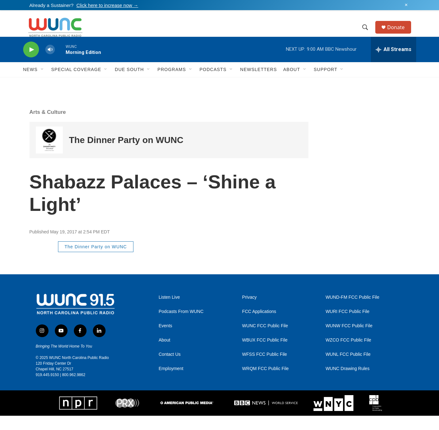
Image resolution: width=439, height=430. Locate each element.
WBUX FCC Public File (264, 354)
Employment (171, 383)
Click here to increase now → (107, 5)
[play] (31, 64)
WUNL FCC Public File (348, 368)
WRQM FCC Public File (265, 383)
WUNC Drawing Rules (347, 383)
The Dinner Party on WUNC (126, 154)
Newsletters (258, 83)
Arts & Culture (47, 126)
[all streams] (393, 63)
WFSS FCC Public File (264, 368)
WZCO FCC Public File (348, 354)
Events (165, 340)
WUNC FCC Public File (265, 340)
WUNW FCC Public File (349, 340)
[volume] (50, 64)
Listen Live (169, 311)
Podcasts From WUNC (181, 325)
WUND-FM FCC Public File (352, 311)
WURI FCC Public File (347, 325)
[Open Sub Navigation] (42, 83)
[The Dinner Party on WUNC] (49, 154)
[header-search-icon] (368, 34)
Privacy (249, 311)
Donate (400, 34)
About (165, 354)
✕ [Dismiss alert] (406, 5)
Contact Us (170, 368)
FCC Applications (259, 325)
